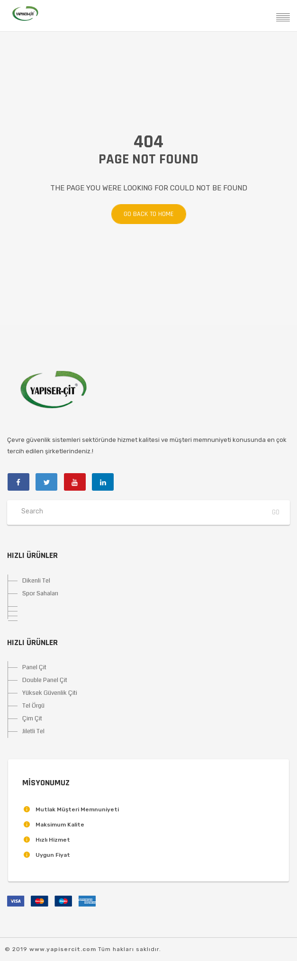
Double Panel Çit (44, 680)
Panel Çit (34, 667)
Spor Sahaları (40, 593)
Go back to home (149, 214)
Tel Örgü (33, 705)
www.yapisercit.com (62, 949)
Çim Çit (32, 718)
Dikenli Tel (36, 580)
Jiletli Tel (33, 731)
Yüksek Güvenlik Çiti (49, 693)
